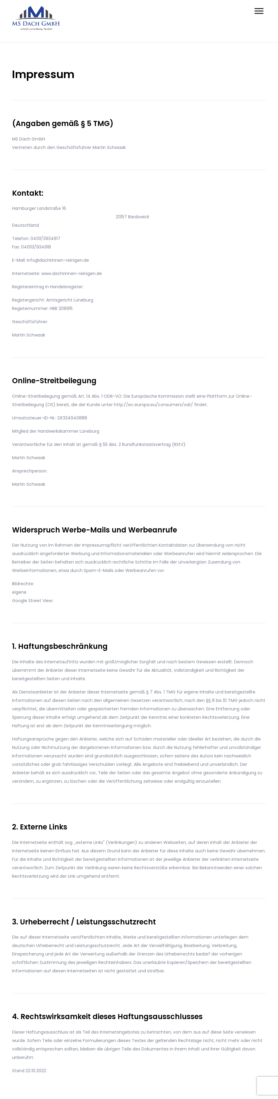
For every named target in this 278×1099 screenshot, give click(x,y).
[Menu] (259, 11)
